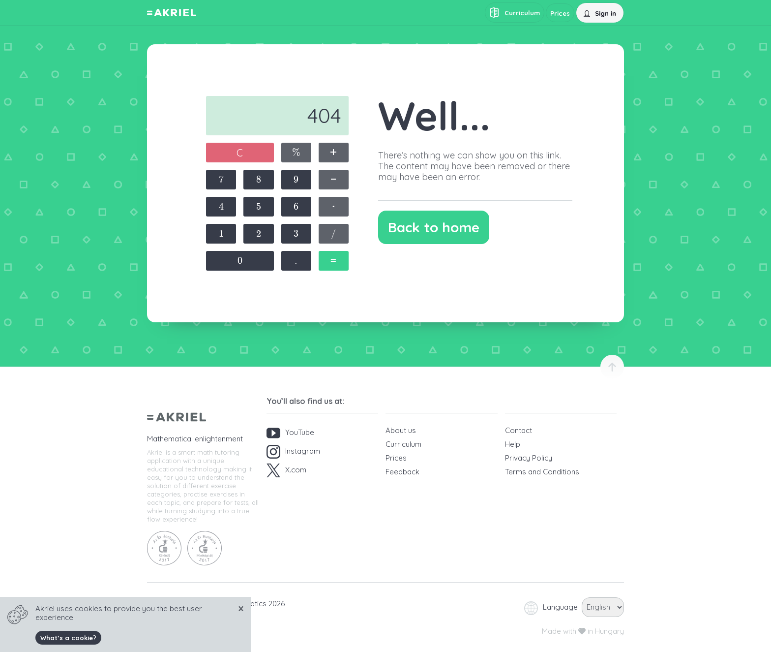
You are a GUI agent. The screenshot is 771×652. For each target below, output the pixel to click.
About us (401, 430)
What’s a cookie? (68, 638)
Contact (518, 430)
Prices (396, 458)
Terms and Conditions (542, 471)
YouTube (290, 433)
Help (512, 444)
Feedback (402, 471)
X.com (286, 470)
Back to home (433, 227)
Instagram (293, 452)
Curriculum (403, 444)
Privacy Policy (528, 458)
